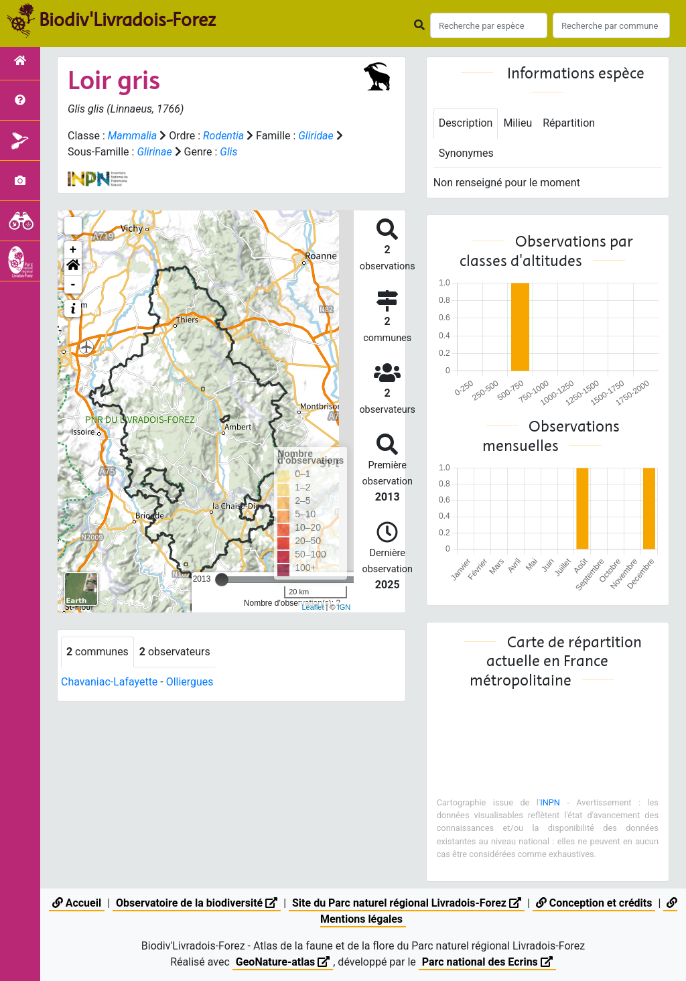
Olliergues (190, 681)
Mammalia (132, 135)
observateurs (174, 651)
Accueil (76, 903)
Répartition (569, 123)
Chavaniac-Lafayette (109, 681)
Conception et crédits (594, 903)
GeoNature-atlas (283, 962)
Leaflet (312, 607)
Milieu (518, 123)
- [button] (73, 285)
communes (97, 651)
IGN (344, 607)
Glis (229, 151)
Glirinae (154, 151)
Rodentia (223, 135)
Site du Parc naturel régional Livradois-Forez (406, 903)
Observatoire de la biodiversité (196, 903)
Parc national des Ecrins (487, 962)
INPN (550, 802)
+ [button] (73, 250)
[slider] (221, 579)
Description (466, 123)
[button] (73, 267)
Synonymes (466, 153)
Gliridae (316, 135)
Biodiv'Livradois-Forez (127, 19)
